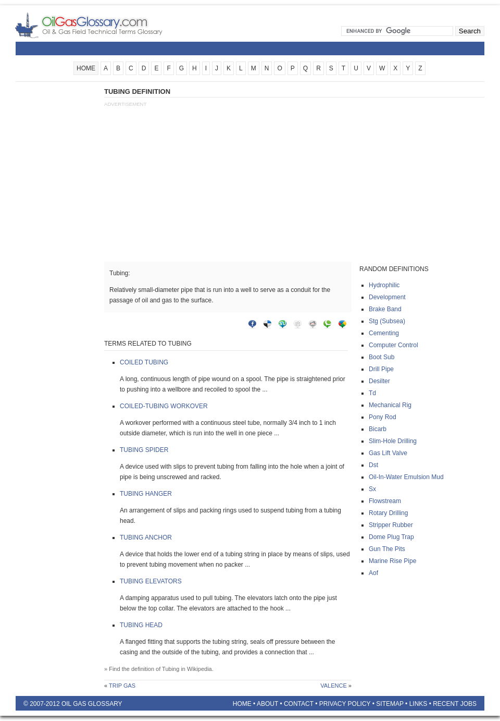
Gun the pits (387, 549)
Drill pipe (381, 369)
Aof (373, 573)
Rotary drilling (388, 513)
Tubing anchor (146, 537)
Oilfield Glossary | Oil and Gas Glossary (101, 25)
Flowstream (385, 501)
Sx (372, 489)
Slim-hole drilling (393, 441)
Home (242, 703)
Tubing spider (144, 450)
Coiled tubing (144, 362)
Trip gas (122, 685)
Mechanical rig (390, 405)
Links (418, 703)
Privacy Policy (345, 703)
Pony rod (382, 417)
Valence (333, 685)
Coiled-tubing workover (164, 406)
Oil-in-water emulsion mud (406, 477)
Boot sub (381, 357)
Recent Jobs (455, 703)
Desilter (379, 381)
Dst (373, 465)
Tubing (170, 669)
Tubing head (141, 625)
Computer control (393, 345)
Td (372, 393)
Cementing (384, 333)
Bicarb (377, 429)
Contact (299, 703)
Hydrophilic (384, 285)
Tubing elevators (151, 581)
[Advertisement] (57, 243)
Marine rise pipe (392, 561)
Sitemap (389, 703)
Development (387, 297)
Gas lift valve (388, 453)
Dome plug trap (391, 537)
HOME (86, 68)
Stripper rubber (391, 525)
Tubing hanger (146, 493)
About (267, 703)
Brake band (385, 309)
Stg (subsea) (387, 321)
